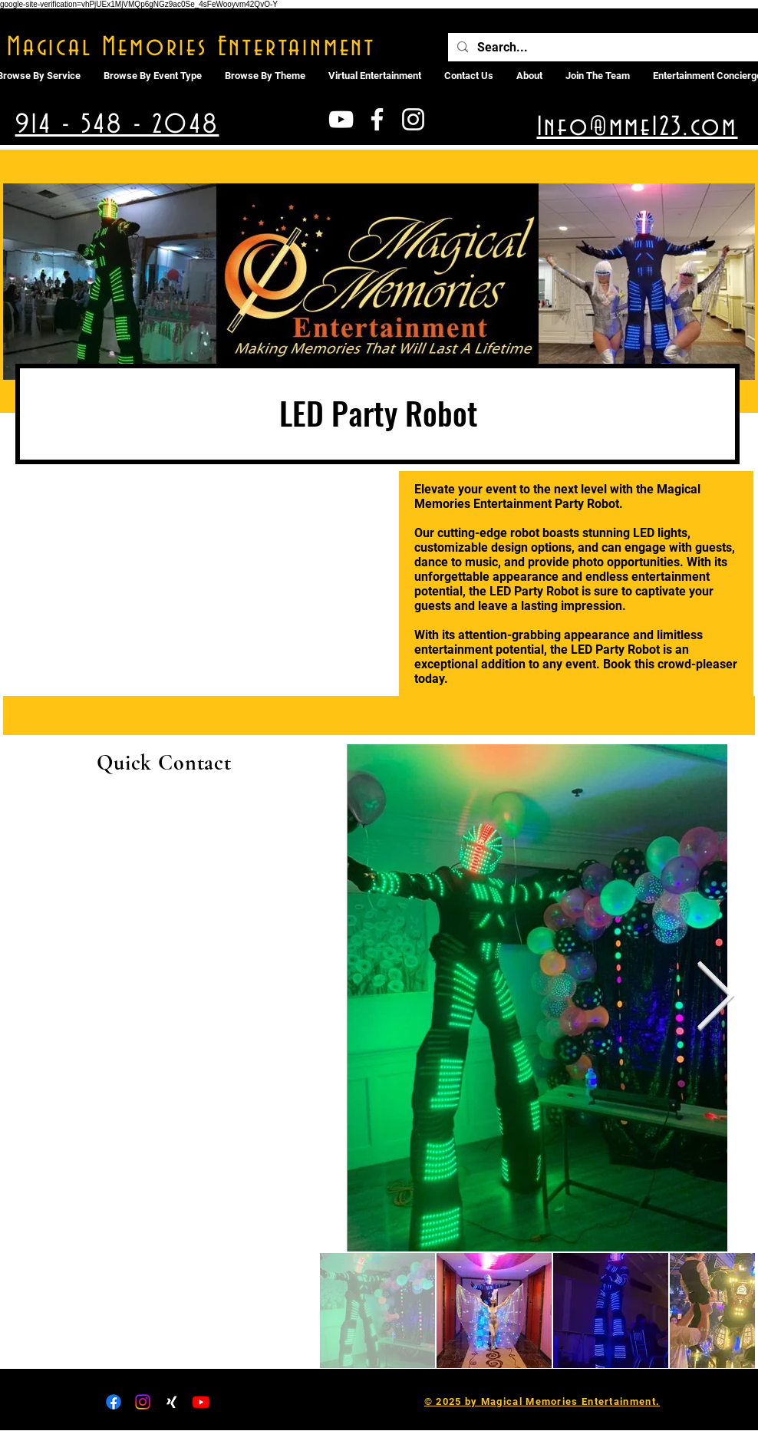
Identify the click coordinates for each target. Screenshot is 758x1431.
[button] (375, 76)
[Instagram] (143, 1402)
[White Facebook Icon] (377, 119)
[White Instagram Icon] (413, 119)
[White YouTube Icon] (341, 119)
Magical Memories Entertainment (191, 47)
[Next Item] (715, 998)
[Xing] (172, 1402)
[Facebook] (114, 1402)
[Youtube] (201, 1402)
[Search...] (602, 47)
